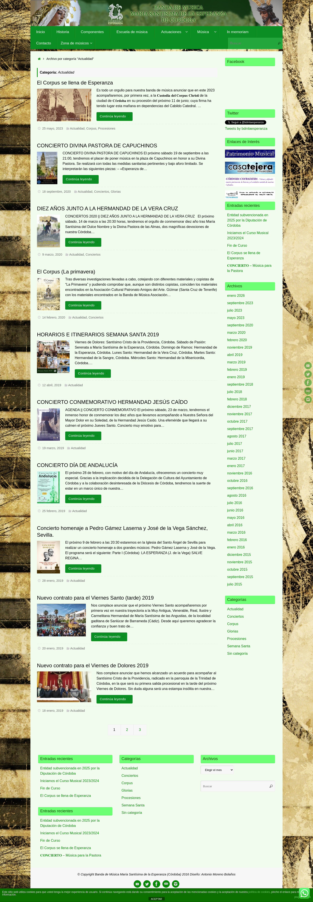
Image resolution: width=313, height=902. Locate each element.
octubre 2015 (237, 569)
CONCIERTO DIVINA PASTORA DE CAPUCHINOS (97, 145)
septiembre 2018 (240, 384)
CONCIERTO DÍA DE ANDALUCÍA (77, 465)
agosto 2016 (236, 495)
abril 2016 (234, 525)
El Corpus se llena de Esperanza (75, 83)
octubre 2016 (237, 480)
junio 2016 (235, 510)
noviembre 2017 (239, 414)
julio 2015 (234, 584)
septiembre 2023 (240, 303)
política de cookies (259, 892)
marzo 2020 (236, 332)
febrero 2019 (237, 369)
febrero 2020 (237, 340)
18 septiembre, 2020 (56, 191)
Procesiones (106, 128)
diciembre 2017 (239, 406)
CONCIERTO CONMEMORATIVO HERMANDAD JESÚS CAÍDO (112, 402)
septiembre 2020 (240, 325)
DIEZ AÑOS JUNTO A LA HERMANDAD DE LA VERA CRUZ (107, 208)
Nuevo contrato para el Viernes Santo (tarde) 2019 (95, 598)
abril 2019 (234, 355)
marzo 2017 (236, 458)
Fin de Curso (237, 245)
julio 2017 (234, 443)
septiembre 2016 (240, 488)
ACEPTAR (156, 899)
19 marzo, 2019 (53, 448)
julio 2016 (234, 503)
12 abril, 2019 (51, 385)
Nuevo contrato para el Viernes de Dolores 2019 (92, 665)
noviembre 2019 (239, 347)
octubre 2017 (237, 421)
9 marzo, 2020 (52, 254)
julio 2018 (234, 392)
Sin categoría (237, 653)
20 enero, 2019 (52, 648)
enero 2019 (236, 377)
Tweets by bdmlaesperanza (246, 128)
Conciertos (101, 191)
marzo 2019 (236, 362)
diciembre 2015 (239, 554)
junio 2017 (235, 451)
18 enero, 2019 (52, 710)
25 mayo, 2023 (52, 128)
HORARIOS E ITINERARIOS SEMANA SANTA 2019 (98, 334)
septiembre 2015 (240, 577)
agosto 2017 (236, 436)
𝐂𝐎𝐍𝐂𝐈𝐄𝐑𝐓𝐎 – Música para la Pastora (70, 855)
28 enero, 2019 (52, 580)
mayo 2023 (235, 318)
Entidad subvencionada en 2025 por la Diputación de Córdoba (247, 220)
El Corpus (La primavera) (66, 272)
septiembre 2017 (240, 429)
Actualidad (77, 128)
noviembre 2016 (239, 473)
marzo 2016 (236, 532)
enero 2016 (236, 547)
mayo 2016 (235, 517)
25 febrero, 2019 (53, 511)
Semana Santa (238, 646)
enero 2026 (236, 295)
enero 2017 (236, 466)
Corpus (91, 128)
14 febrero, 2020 (53, 317)
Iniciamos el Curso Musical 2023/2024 (69, 781)
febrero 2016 (237, 540)
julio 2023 (234, 310)
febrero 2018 (237, 399)
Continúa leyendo (115, 116)
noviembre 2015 (239, 562)
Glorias (116, 191)
